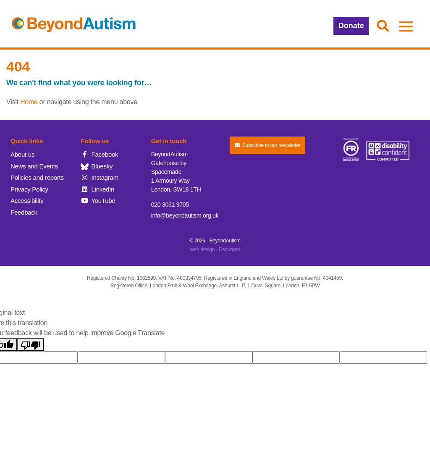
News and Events (34, 166)
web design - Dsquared (215, 249)
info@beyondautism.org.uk (185, 215)
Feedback (23, 212)
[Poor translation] (30, 344)
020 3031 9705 (170, 204)
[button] (383, 26)
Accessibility (26, 200)
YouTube (98, 200)
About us (22, 154)
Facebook (99, 154)
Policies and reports (37, 177)
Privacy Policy (29, 189)
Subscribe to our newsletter (267, 145)
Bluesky (97, 166)
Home (29, 101)
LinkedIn (97, 189)
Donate (351, 25)
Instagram (99, 177)
